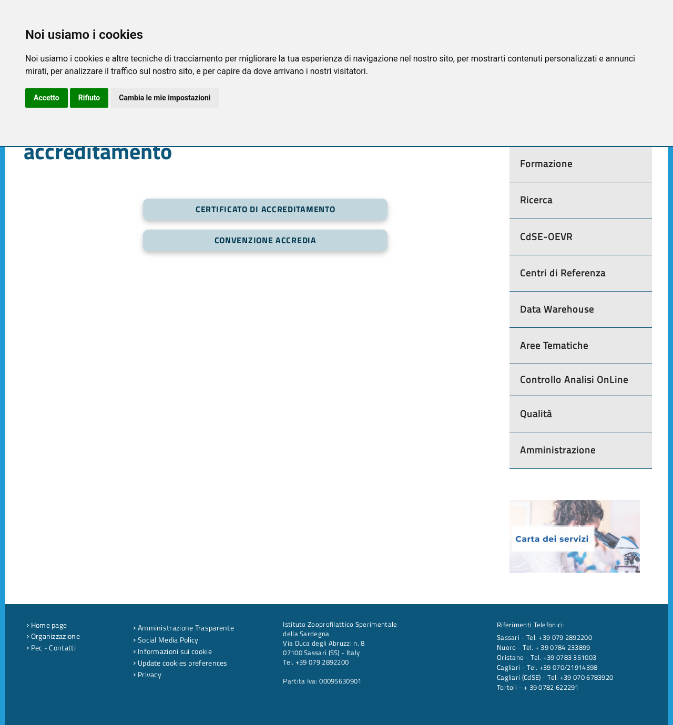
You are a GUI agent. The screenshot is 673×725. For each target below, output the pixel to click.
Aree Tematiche (554, 345)
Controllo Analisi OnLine (574, 379)
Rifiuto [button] (89, 98)
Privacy (147, 674)
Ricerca (536, 200)
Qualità (536, 414)
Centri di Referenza (563, 273)
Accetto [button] (46, 98)
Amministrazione (558, 450)
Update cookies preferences (180, 663)
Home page (46, 625)
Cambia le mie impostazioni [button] (164, 98)
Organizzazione (53, 636)
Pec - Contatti (51, 648)
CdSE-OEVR (546, 237)
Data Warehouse (557, 309)
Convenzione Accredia (266, 240)
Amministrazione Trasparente (183, 628)
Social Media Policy (165, 640)
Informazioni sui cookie (172, 651)
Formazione (546, 164)
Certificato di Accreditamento (265, 209)
